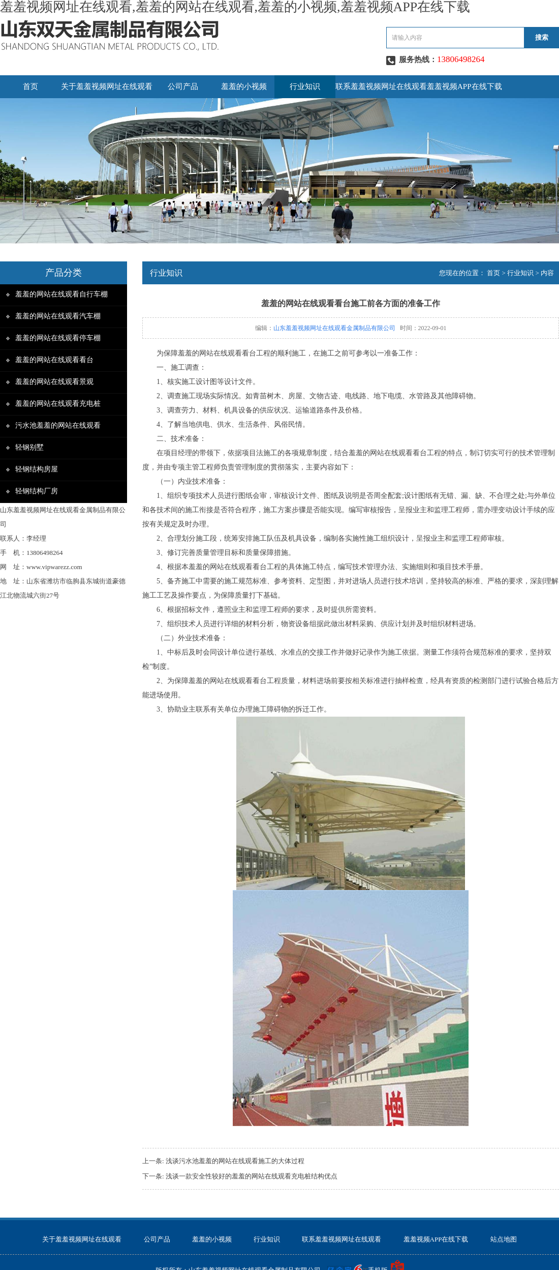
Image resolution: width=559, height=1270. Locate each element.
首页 (30, 86)
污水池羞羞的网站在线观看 (58, 425)
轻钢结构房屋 (36, 469)
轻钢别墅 (29, 447)
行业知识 (305, 86)
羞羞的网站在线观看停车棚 (58, 338)
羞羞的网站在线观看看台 (54, 360)
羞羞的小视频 (244, 86)
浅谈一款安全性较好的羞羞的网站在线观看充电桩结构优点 (251, 1176)
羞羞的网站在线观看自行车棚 (61, 294)
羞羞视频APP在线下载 (464, 86)
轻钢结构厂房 (36, 491)
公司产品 (183, 86)
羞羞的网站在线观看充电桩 (58, 403)
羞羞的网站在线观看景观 (54, 382)
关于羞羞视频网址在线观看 (106, 86)
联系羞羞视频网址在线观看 (381, 86)
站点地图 (503, 1239)
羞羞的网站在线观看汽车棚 (58, 316)
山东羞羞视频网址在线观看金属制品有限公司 (334, 328)
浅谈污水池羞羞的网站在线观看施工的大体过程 (235, 1161)
